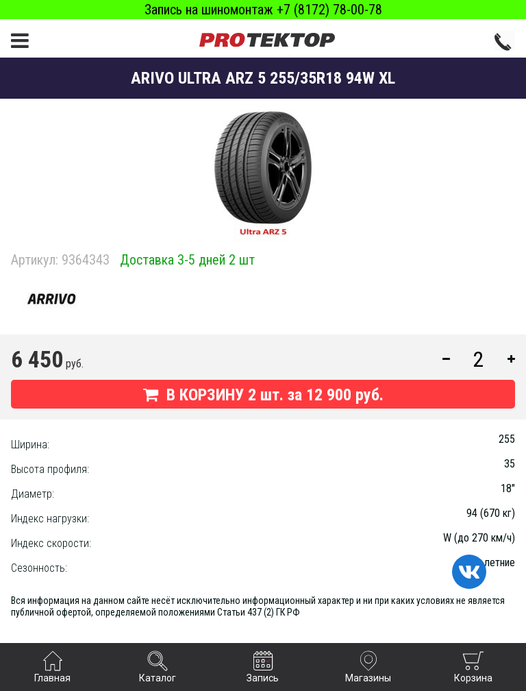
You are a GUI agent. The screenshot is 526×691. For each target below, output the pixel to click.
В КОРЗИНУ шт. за (263, 394)
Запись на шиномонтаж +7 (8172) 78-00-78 (263, 9)
